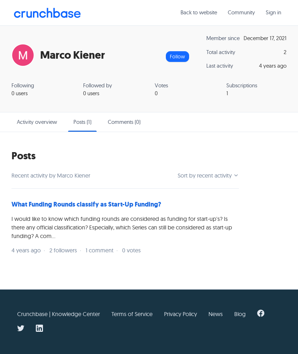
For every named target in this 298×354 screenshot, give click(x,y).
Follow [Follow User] (177, 56)
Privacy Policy (180, 313)
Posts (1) (82, 121)
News (215, 313)
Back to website (199, 12)
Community (241, 12)
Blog (240, 313)
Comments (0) (124, 121)
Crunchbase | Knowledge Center (58, 313)
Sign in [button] (273, 12)
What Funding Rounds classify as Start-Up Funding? (86, 204)
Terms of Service (132, 313)
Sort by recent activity (208, 175)
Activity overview (37, 121)
